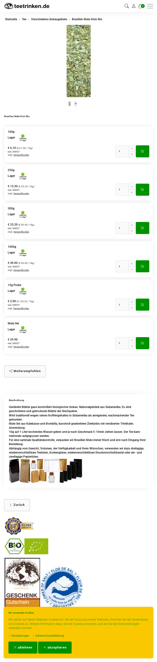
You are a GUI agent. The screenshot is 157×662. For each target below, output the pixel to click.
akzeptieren (55, 647)
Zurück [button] (17, 505)
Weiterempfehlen (25, 371)
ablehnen (23, 647)
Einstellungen (18, 635)
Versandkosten (21, 155)
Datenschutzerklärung (48, 635)
